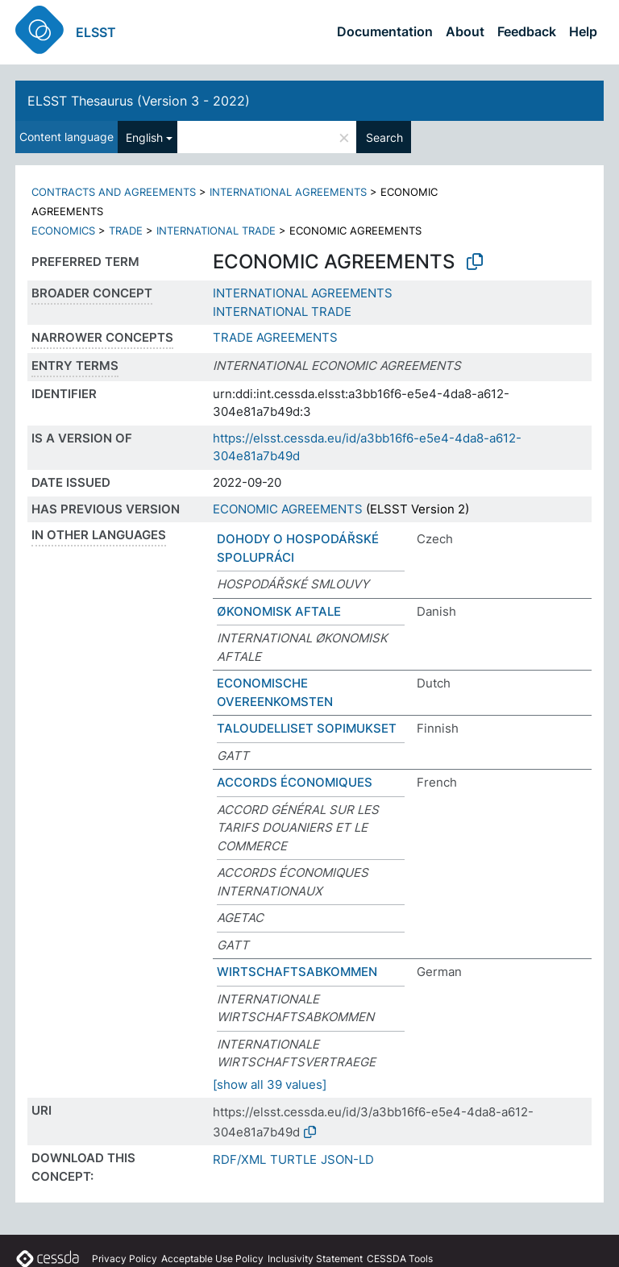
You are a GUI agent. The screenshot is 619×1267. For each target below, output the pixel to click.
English (144, 137)
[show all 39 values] (269, 1084)
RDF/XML (239, 1159)
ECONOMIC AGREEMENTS (288, 509)
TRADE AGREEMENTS (275, 337)
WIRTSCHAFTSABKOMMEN (297, 971)
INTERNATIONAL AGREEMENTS (288, 191)
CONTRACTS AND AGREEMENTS (113, 191)
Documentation (385, 31)
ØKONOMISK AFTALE (279, 611)
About (465, 31)
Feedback (526, 31)
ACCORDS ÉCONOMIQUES (294, 782)
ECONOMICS (63, 230)
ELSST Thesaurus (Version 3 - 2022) (138, 101)
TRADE (126, 230)
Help (583, 31)
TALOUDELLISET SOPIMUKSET (307, 728)
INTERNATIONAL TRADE (216, 230)
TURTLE (293, 1159)
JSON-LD (347, 1159)
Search (384, 137)
